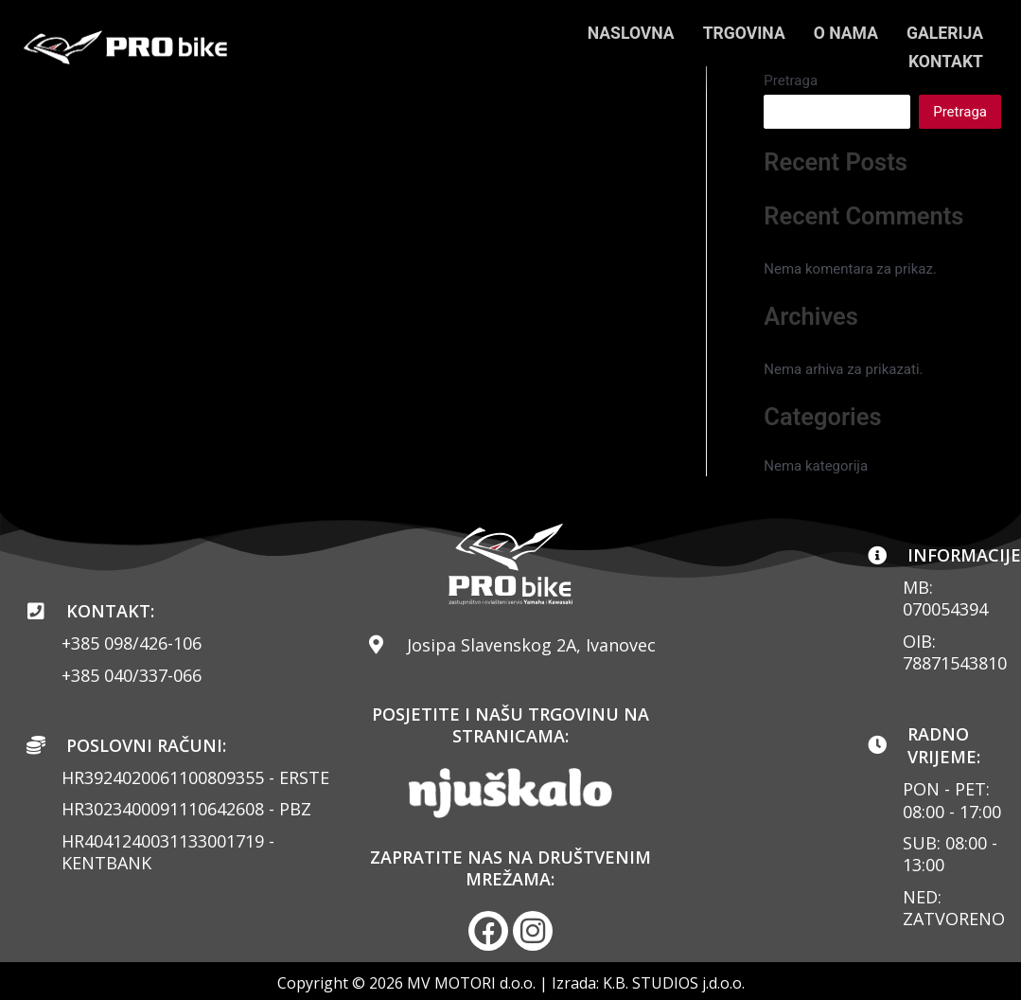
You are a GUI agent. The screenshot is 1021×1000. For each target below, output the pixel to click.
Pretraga (960, 111)
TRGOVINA (739, 33)
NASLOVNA (624, 33)
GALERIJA (944, 33)
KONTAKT (945, 61)
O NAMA (843, 33)
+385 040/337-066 (132, 675)
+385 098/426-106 (132, 643)
